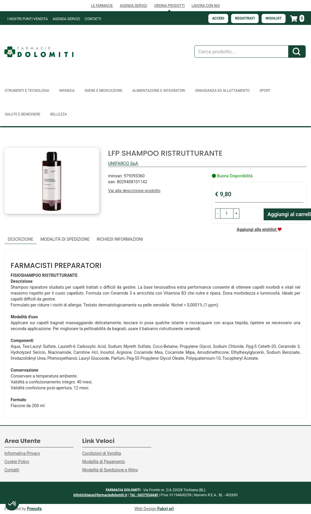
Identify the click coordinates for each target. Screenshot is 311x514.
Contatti (93, 19)
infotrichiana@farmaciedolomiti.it (100, 495)
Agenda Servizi (66, 19)
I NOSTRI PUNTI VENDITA (27, 19)
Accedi (218, 18)
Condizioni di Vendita (101, 453)
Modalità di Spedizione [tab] (65, 239)
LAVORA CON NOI (205, 6)
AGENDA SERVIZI (133, 6)
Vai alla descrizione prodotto (134, 190)
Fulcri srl (165, 508)
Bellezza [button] (58, 114)
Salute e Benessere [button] (23, 114)
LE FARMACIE (102, 6)
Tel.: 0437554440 (144, 495)
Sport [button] (265, 91)
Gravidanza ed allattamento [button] (222, 91)
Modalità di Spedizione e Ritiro (110, 470)
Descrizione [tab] (20, 239)
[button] (217, 213)
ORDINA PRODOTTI (169, 6)
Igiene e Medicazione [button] (104, 91)
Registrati (245, 18)
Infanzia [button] (67, 91)
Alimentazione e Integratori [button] (158, 91)
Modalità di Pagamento (103, 461)
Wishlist (273, 18)
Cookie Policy (16, 461)
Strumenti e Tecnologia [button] (27, 91)
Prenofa (34, 508)
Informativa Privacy (22, 453)
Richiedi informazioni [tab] (120, 239)
